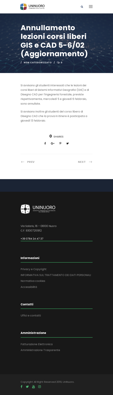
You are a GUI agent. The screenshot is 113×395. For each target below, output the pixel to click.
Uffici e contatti (31, 315)
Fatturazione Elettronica (37, 344)
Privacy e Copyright (34, 269)
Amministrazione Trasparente (40, 350)
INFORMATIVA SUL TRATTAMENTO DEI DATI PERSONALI (56, 275)
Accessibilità (29, 287)
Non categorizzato (38, 62)
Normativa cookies (33, 281)
